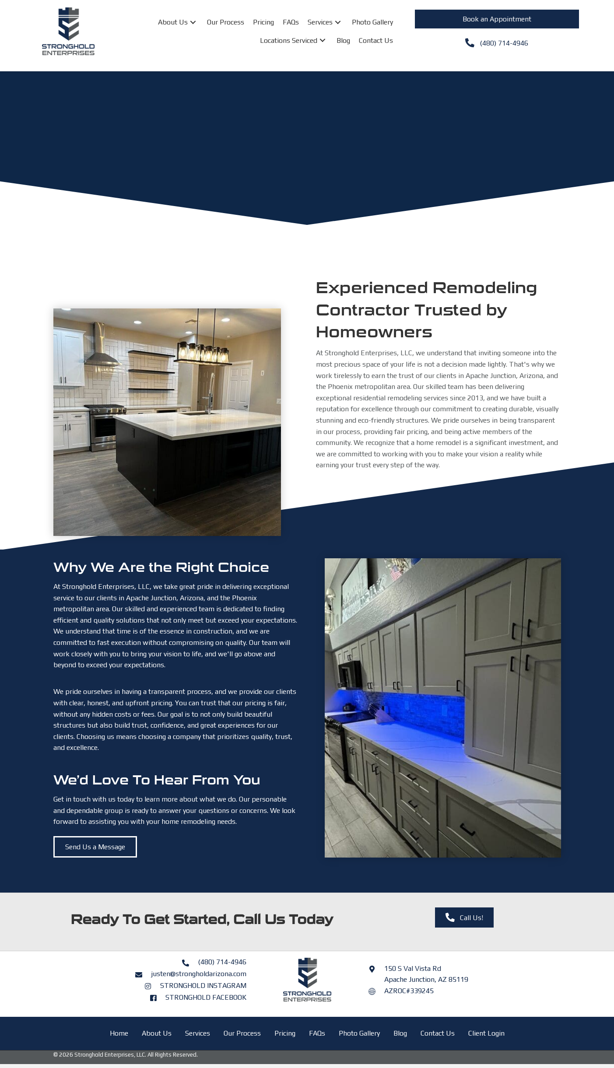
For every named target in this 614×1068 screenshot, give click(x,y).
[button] (193, 22)
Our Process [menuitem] (242, 1033)
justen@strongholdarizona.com (198, 974)
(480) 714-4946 (222, 962)
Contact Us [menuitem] (438, 1033)
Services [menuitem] (197, 1033)
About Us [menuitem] (157, 1033)
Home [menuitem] (119, 1033)
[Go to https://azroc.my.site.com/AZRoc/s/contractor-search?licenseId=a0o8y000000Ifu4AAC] (376, 991)
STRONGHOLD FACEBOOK (205, 997)
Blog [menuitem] (400, 1033)
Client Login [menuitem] (486, 1033)
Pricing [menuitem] (284, 1033)
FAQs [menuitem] (317, 1033)
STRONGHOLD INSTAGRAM (203, 985)
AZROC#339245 (409, 991)
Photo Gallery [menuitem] (359, 1033)
